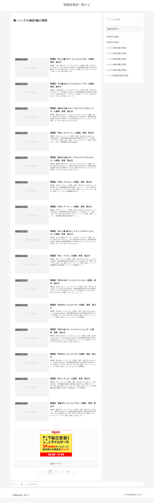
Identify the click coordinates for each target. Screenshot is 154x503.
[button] (139, 19)
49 (67, 472)
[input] (123, 19)
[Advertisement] (56, 39)
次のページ (56, 463)
